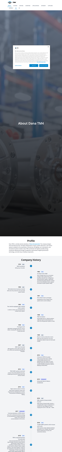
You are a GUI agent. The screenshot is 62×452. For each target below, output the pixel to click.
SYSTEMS (15, 5)
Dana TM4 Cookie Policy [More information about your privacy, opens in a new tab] (41, 61)
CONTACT (11, 8)
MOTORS (21, 5)
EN (16, 8)
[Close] (48, 46)
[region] (31, 57)
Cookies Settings (18, 65)
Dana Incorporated (35, 244)
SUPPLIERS (50, 5)
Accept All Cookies (43, 65)
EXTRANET (43, 5)
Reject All (34, 65)
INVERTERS (27, 5)
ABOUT (9, 5)
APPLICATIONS (36, 5)
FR (19, 8)
